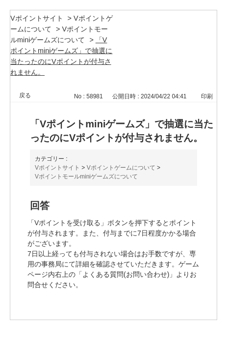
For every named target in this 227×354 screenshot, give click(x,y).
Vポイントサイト (36, 18)
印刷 (207, 96)
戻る (25, 95)
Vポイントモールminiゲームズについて (86, 176)
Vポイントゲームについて (121, 167)
